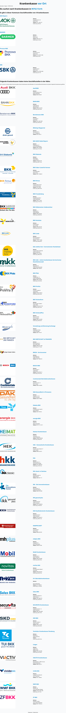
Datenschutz (35, 712)
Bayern (6, 6)
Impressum (30, 712)
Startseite (2, 6)
